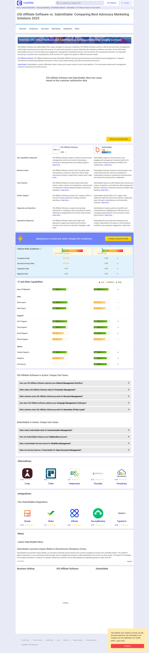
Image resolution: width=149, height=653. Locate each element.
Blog (58, 640)
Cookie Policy (49, 640)
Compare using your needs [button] (118, 239)
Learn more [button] (120, 641)
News (77, 29)
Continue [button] (127, 646)
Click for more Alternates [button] (119, 139)
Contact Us (66, 640)
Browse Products (77, 640)
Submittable (71, 7)
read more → (57, 165)
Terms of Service (37, 640)
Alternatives (56, 29)
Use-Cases (45, 29)
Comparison (33, 29)
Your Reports (111, 3)
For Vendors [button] (125, 3)
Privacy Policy (25, 640)
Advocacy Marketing (43, 7)
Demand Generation (28, 7)
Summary (22, 29)
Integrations (67, 29)
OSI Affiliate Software (58, 7)
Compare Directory (91, 640)
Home (18, 7)
